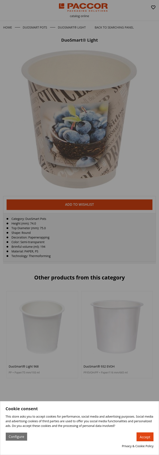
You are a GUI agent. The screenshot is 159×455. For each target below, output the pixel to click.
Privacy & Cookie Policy (137, 446)
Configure (16, 436)
